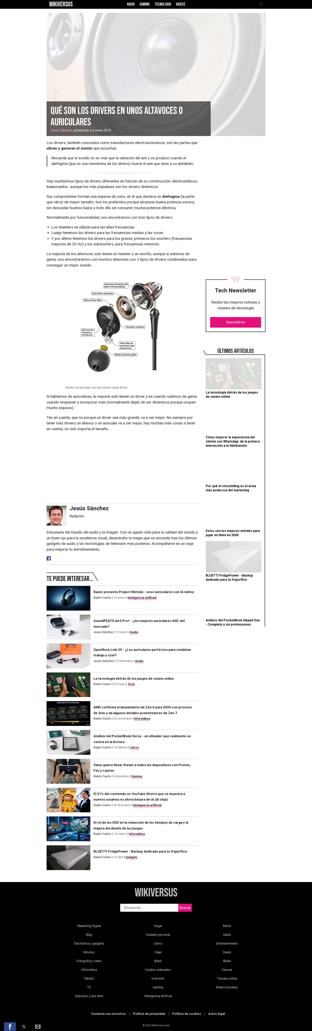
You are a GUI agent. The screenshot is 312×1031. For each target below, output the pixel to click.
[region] (235, 176)
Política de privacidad (149, 1014)
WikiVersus (156, 893)
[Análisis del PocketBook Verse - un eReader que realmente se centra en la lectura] (68, 742)
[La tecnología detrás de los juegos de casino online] (233, 378)
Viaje (158, 952)
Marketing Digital (89, 926)
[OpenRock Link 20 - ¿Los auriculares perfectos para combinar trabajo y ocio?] (68, 656)
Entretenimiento (227, 943)
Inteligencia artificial (142, 597)
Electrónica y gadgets (89, 943)
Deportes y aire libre (89, 996)
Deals (227, 952)
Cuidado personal (158, 935)
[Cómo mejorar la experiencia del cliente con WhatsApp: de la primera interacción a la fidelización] (233, 425)
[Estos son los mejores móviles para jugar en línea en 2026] (233, 516)
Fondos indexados (158, 970)
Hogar (158, 926)
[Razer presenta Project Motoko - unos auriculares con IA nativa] (68, 598)
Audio (131, 4)
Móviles (89, 952)
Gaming (145, 4)
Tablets (89, 978)
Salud (227, 935)
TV (89, 987)
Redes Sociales (227, 987)
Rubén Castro (102, 597)
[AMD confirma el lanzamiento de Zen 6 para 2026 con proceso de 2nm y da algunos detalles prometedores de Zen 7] (68, 713)
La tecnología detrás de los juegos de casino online (134, 678)
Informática (142, 718)
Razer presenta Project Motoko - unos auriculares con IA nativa (144, 592)
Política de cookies (186, 1014)
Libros (134, 747)
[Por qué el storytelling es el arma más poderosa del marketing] (233, 472)
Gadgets (131, 857)
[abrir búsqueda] (261, 4)
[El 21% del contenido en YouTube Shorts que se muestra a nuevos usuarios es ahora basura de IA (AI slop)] (68, 800)
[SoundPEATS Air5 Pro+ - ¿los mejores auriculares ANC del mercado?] (68, 627)
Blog (89, 935)
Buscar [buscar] (185, 908)
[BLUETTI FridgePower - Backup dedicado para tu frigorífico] (233, 561)
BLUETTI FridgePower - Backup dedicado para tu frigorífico (140, 851)
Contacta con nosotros (108, 1014)
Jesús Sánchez (61, 130)
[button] (10, 1026)
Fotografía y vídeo (89, 961)
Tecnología (163, 4)
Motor (227, 926)
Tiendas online (227, 978)
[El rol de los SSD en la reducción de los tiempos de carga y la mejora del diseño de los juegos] (68, 829)
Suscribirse (235, 322)
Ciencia (227, 970)
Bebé (158, 961)
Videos (180, 4)
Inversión (157, 978)
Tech (131, 684)
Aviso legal (216, 1014)
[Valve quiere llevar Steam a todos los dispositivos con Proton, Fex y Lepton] (68, 771)
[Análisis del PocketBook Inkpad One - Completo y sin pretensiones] (233, 606)
